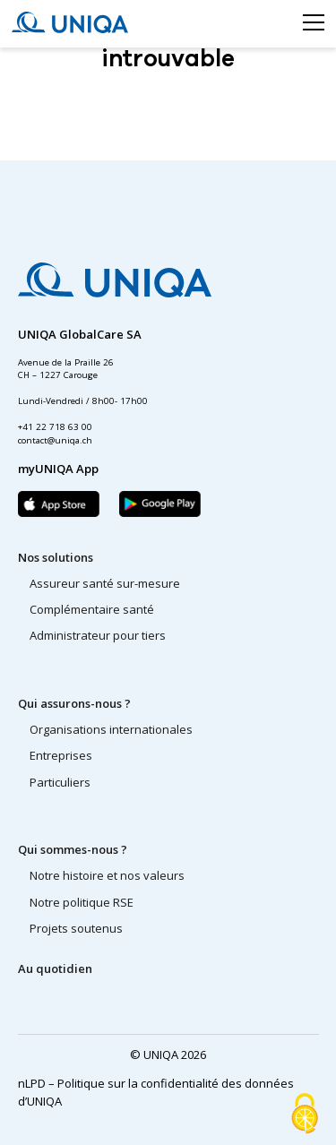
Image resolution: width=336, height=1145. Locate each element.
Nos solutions (55, 557)
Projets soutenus (76, 928)
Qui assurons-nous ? (74, 703)
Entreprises (61, 755)
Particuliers (60, 782)
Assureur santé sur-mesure (105, 583)
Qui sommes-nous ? (72, 849)
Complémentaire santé (92, 609)
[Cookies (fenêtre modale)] (304, 1114)
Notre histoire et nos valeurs (107, 875)
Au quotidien (55, 968)
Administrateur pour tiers (98, 635)
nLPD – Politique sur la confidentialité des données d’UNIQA (156, 1092)
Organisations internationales (111, 729)
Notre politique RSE (82, 902)
